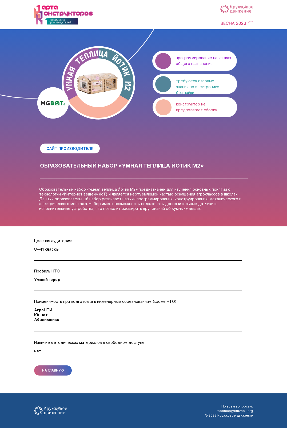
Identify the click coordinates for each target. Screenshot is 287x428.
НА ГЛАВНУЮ (53, 370)
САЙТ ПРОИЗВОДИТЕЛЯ (69, 148)
